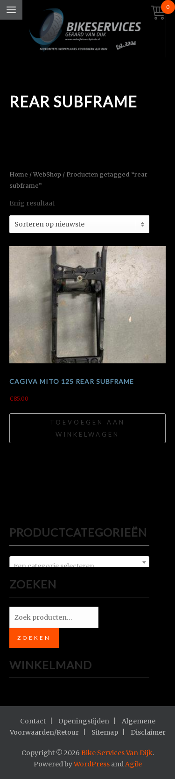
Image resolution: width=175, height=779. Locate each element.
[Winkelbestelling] (79, 224)
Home (18, 174)
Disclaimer (148, 732)
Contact (33, 721)
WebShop (47, 174)
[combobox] (79, 562)
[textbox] (79, 566)
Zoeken (34, 637)
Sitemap (104, 732)
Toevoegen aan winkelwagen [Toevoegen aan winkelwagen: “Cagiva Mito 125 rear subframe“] (87, 428)
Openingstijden (83, 721)
